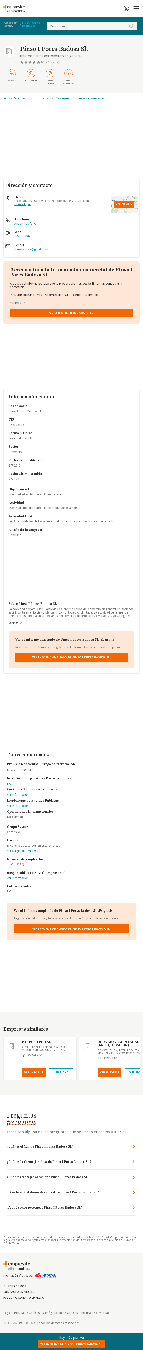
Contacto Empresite (18, 1292)
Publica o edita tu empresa (23, 1298)
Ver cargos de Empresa (22, 851)
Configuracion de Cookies (60, 1313)
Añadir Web (22, 236)
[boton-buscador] (131, 26)
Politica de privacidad (95, 1313)
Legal (7, 1313)
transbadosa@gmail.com (31, 249)
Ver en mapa (124, 204)
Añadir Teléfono (25, 224)
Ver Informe (33, 1072)
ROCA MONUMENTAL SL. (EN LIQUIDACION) (119, 1044)
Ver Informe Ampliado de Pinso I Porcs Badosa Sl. (71, 657)
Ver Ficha (61, 1072)
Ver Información (18, 795)
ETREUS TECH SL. (37, 1042)
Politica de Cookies (27, 1313)
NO (9, 783)
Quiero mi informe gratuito (71, 313)
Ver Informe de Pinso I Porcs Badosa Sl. (71, 1344)
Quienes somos (14, 1286)
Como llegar (22, 204)
